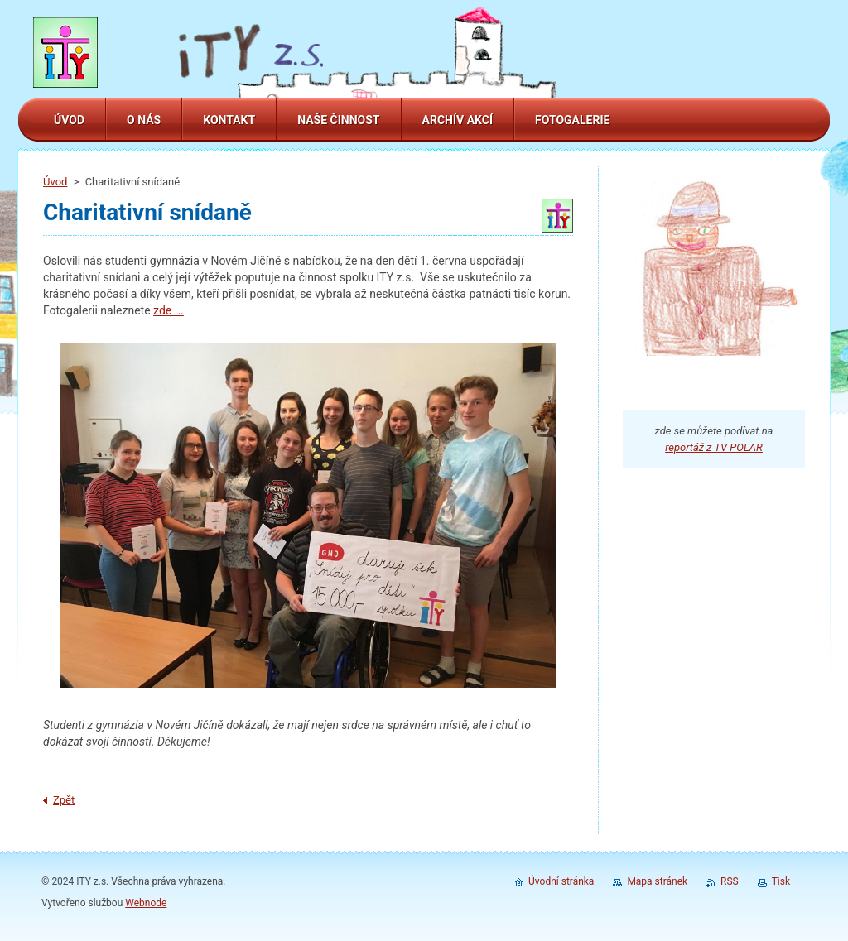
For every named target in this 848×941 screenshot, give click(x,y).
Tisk (781, 881)
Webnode (145, 903)
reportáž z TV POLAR (714, 447)
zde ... (168, 310)
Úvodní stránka (561, 881)
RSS (729, 881)
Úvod (55, 181)
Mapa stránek (657, 881)
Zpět (64, 800)
